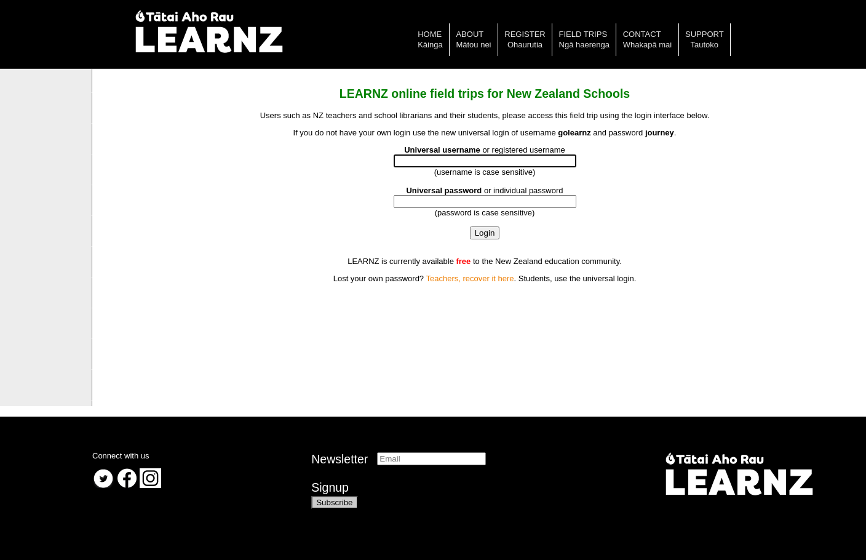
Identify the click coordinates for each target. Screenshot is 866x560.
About (469, 34)
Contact (642, 34)
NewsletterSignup (339, 473)
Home (430, 34)
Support (704, 34)
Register (524, 34)
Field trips (583, 34)
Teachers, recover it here (470, 278)
